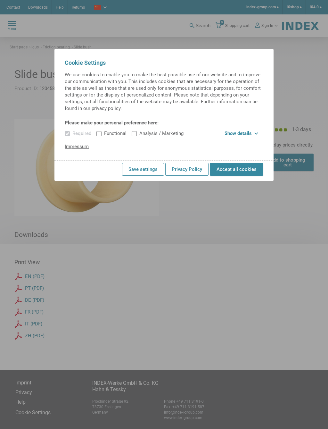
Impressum (77, 146)
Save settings (143, 169)
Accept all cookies (237, 169)
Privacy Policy (187, 169)
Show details (241, 133)
